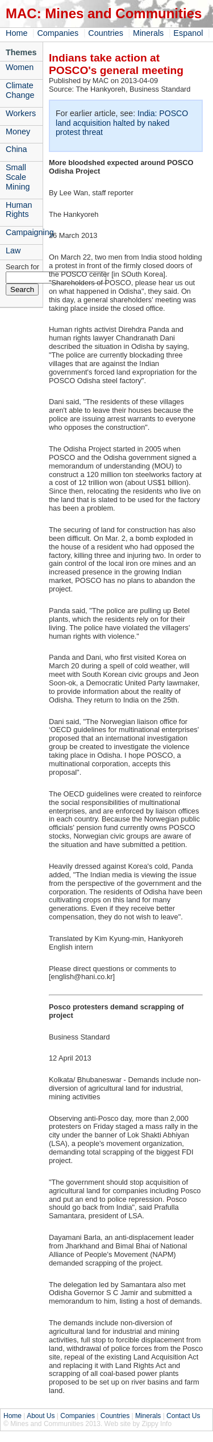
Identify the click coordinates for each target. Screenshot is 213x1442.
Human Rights (19, 209)
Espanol (188, 33)
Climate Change (20, 90)
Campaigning (24, 232)
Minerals (148, 33)
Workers (21, 113)
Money (18, 131)
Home (16, 33)
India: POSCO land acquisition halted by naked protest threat (122, 123)
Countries (105, 33)
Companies (57, 33)
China (16, 149)
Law (13, 250)
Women (20, 67)
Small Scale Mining (18, 177)
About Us (41, 1416)
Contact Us (183, 1416)
